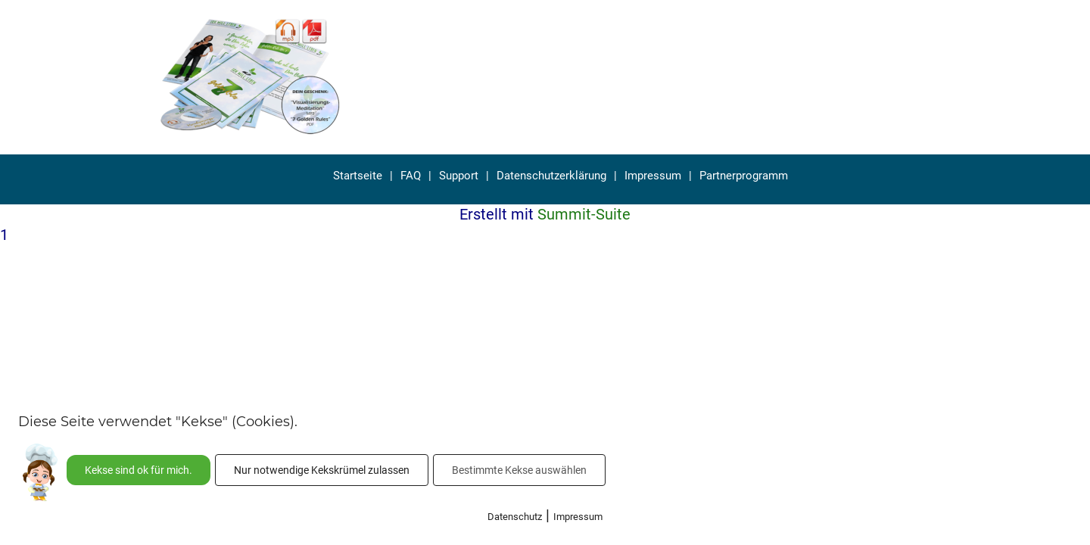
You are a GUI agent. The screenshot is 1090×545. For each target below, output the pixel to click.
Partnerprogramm (743, 175)
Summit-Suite (584, 214)
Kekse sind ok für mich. (138, 470)
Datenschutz (514, 516)
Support (458, 175)
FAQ (410, 175)
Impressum (652, 175)
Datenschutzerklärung (551, 175)
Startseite (357, 175)
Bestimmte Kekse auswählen (519, 470)
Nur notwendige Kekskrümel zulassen (322, 470)
